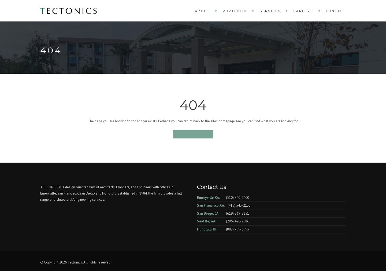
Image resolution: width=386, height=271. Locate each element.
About (202, 11)
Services (270, 11)
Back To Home (193, 134)
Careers (303, 11)
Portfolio (235, 11)
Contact (336, 11)
